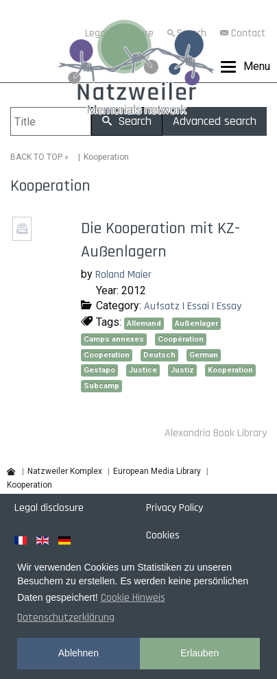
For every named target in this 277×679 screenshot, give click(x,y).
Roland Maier (123, 274)
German (203, 354)
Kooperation (230, 370)
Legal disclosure (49, 508)
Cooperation (107, 354)
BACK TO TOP (36, 157)
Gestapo (99, 370)
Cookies (163, 535)
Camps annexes (114, 339)
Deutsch (159, 354)
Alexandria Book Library (216, 433)
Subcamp (101, 385)
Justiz (182, 370)
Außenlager (196, 323)
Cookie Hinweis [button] (133, 598)
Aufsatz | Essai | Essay (192, 306)
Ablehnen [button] (78, 652)
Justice (143, 370)
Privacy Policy (174, 508)
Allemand (144, 323)
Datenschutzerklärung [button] (66, 617)
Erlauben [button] (199, 652)
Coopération (181, 339)
